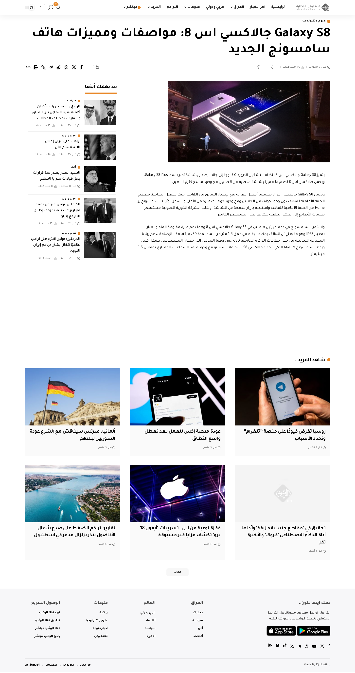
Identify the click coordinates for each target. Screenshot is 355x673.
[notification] (58, 7)
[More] (28, 68)
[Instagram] (306, 648)
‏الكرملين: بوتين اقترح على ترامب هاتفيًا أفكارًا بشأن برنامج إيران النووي (55, 242)
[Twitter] (322, 648)
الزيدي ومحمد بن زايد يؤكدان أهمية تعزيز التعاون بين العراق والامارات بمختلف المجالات (56, 109)
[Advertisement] (231, 301)
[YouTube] (314, 648)
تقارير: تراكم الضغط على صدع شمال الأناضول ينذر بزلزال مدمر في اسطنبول (74, 536)
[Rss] (292, 648)
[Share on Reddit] (58, 68)
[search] (50, 7)
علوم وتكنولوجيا (312, 21)
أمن (73, 164)
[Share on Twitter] (74, 68)
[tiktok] (284, 648)
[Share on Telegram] (51, 68)
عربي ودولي (69, 132)
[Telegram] (299, 648)
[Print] (35, 68)
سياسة (71, 97)
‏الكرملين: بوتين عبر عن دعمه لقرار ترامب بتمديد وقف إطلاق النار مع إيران (57, 207)
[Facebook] (329, 648)
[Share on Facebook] (81, 68)
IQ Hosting (323, 666)
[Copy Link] (43, 68)
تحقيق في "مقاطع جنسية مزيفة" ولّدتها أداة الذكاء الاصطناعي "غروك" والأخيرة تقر (285, 536)
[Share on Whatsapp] (66, 68)
